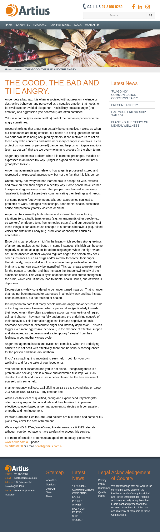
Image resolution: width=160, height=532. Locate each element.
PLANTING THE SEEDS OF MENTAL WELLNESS (129, 124)
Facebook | (20, 490)
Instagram (10, 494)
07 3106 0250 (14, 446)
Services (40, 25)
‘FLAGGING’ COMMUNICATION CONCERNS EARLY (124, 95)
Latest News (124, 83)
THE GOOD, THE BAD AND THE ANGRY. (51, 69)
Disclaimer (104, 488)
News (77, 25)
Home (8, 25)
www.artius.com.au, (17, 442)
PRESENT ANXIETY (124, 105)
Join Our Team (60, 25)
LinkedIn (30, 490)
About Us (23, 25)
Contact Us (92, 25)
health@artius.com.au (49, 446)
